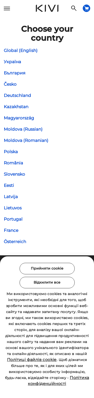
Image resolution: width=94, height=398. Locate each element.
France (11, 230)
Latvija (11, 196)
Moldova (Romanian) (26, 140)
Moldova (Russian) (23, 129)
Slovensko (14, 174)
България (14, 72)
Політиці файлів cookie (32, 359)
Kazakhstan (16, 106)
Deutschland (17, 95)
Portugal (13, 219)
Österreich (15, 241)
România (13, 162)
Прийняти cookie (47, 268)
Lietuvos (13, 207)
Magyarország (19, 117)
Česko (10, 84)
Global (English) (21, 50)
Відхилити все (47, 282)
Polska (11, 151)
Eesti (9, 185)
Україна (12, 61)
